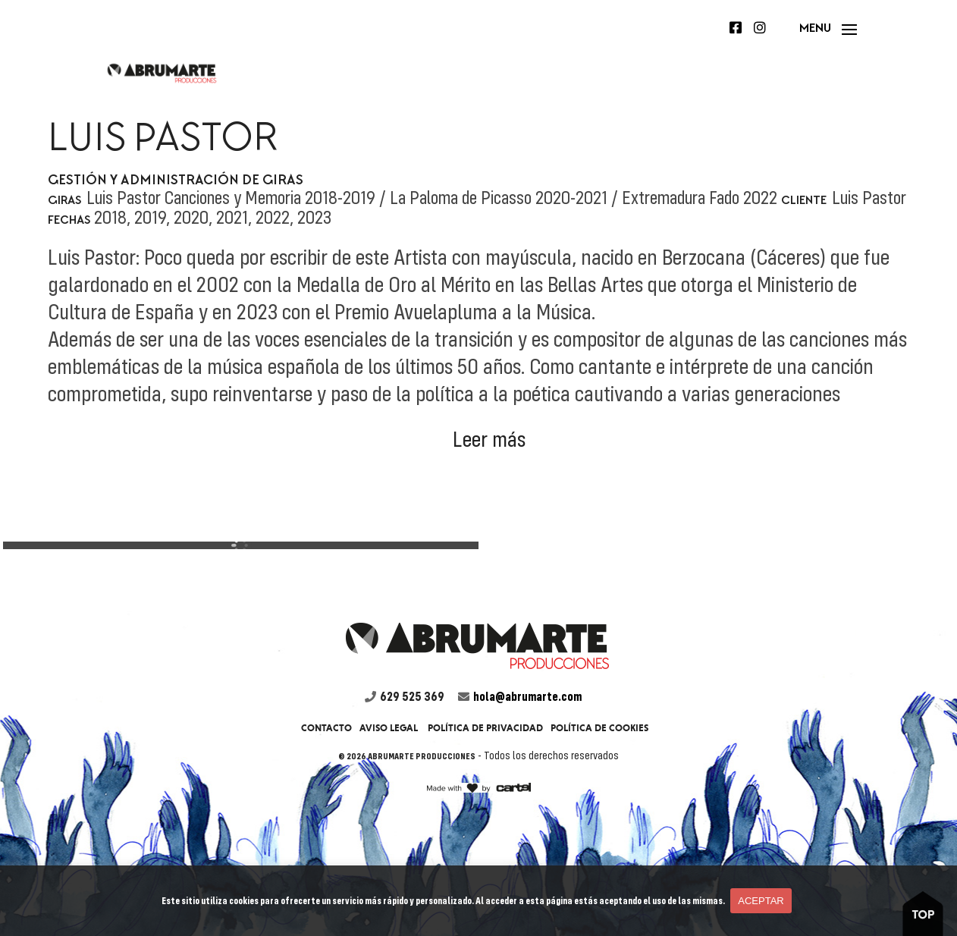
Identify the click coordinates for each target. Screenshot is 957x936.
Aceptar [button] (760, 900)
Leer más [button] (489, 439)
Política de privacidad (485, 727)
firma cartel (479, 788)
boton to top (927, 911)
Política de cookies (599, 727)
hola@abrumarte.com (527, 696)
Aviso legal (388, 727)
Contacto (326, 727)
